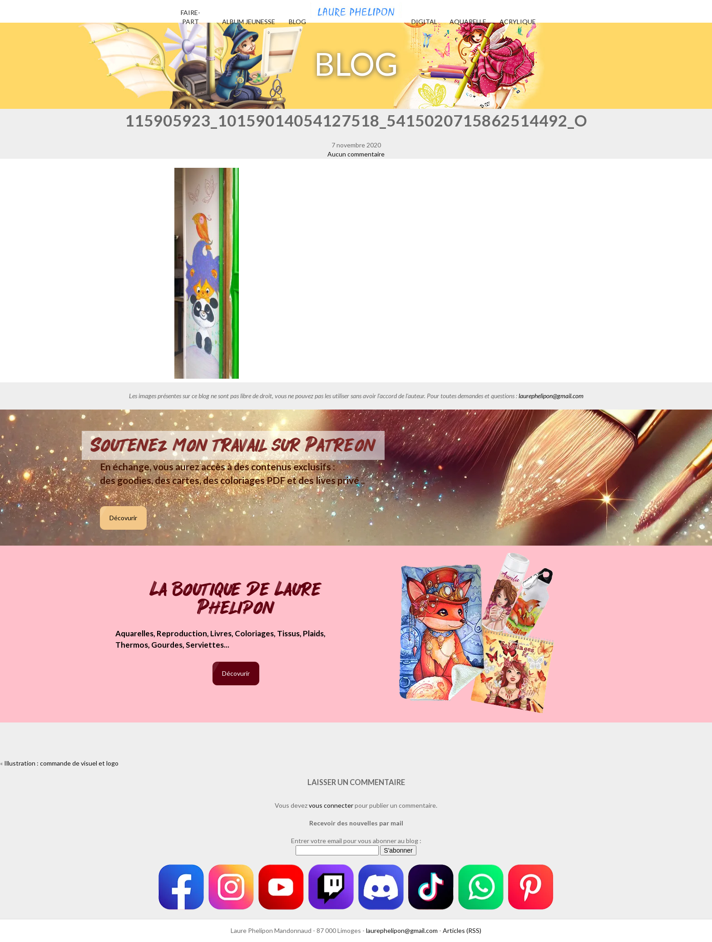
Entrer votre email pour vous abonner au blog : (356, 840)
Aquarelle (468, 21)
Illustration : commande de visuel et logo (61, 763)
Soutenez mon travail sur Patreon (233, 445)
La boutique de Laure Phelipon (235, 599)
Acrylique (517, 21)
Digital (424, 21)
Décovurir (123, 518)
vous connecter (331, 805)
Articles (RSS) (462, 930)
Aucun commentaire (356, 154)
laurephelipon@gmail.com (551, 396)
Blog (297, 21)
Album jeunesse (248, 21)
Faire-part (190, 17)
